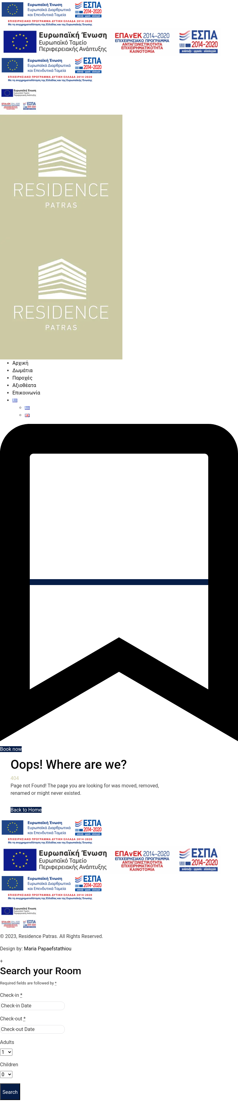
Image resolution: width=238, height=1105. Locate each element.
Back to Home (26, 810)
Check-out (13, 1019)
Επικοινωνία (26, 393)
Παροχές (22, 378)
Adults (7, 1042)
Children (9, 1065)
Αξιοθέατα (24, 385)
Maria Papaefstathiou (47, 949)
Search (10, 1092)
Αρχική (20, 363)
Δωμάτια (22, 370)
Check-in (11, 995)
